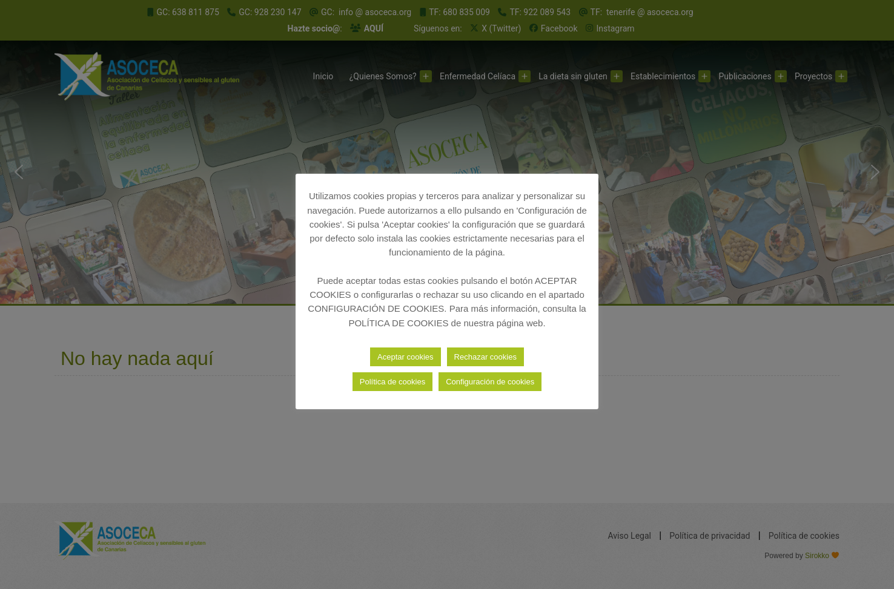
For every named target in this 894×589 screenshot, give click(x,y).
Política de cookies (392, 381)
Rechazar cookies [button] (485, 356)
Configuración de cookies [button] (490, 381)
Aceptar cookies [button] (405, 356)
